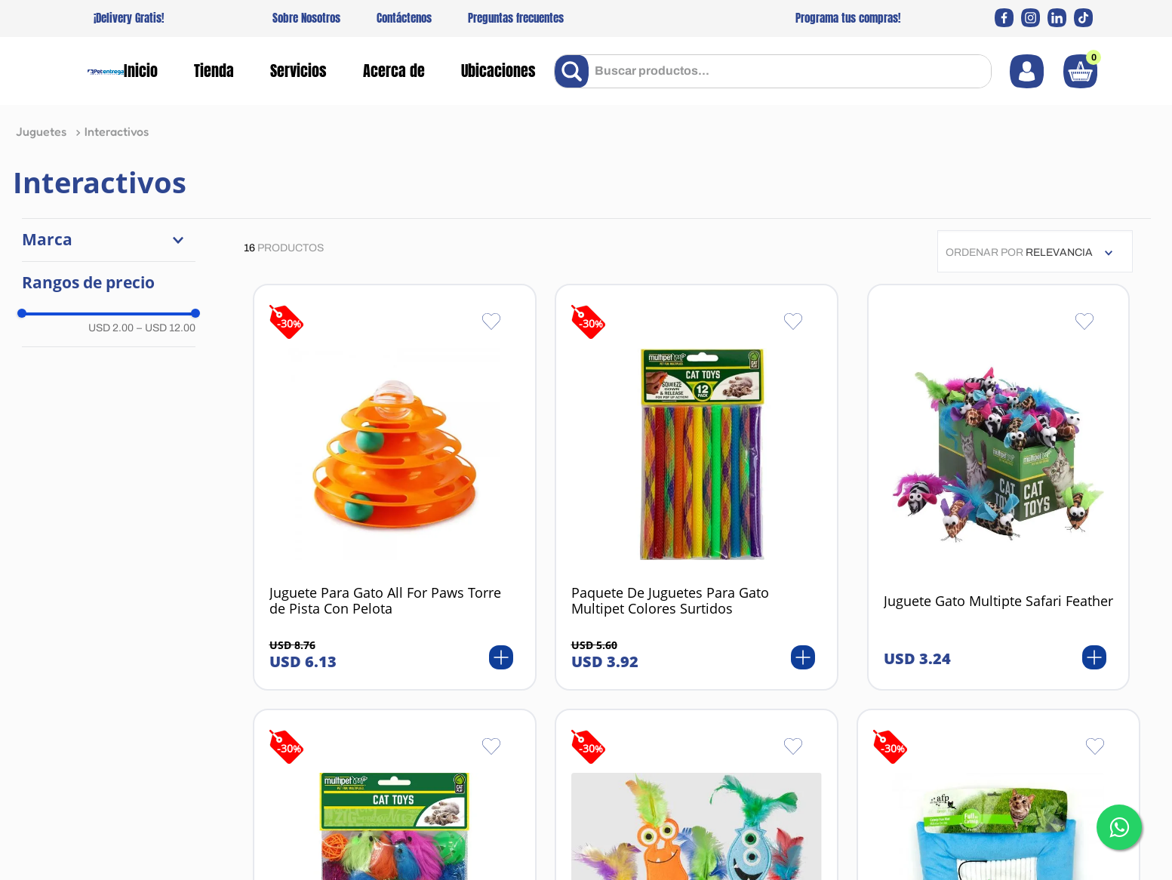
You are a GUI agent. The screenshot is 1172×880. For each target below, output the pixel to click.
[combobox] (773, 71)
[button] (108, 240)
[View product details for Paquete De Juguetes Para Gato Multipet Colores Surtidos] (696, 487)
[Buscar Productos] (575, 71)
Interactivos (117, 131)
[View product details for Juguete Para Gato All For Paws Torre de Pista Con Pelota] (394, 487)
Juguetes (41, 131)
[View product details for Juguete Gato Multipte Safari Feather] (998, 487)
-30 (289, 323)
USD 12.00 (166, 328)
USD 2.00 (111, 328)
